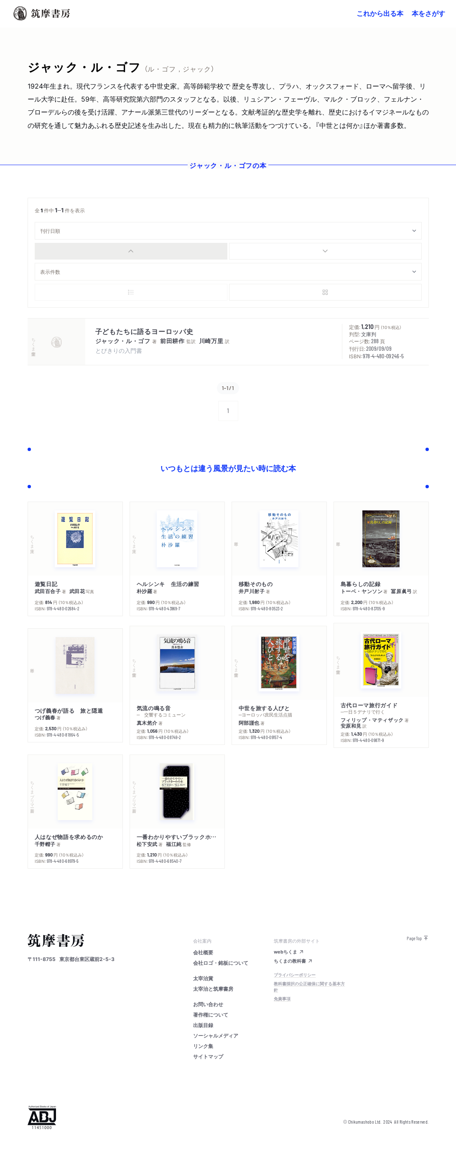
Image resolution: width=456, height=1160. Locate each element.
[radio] (131, 251)
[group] (228, 251)
